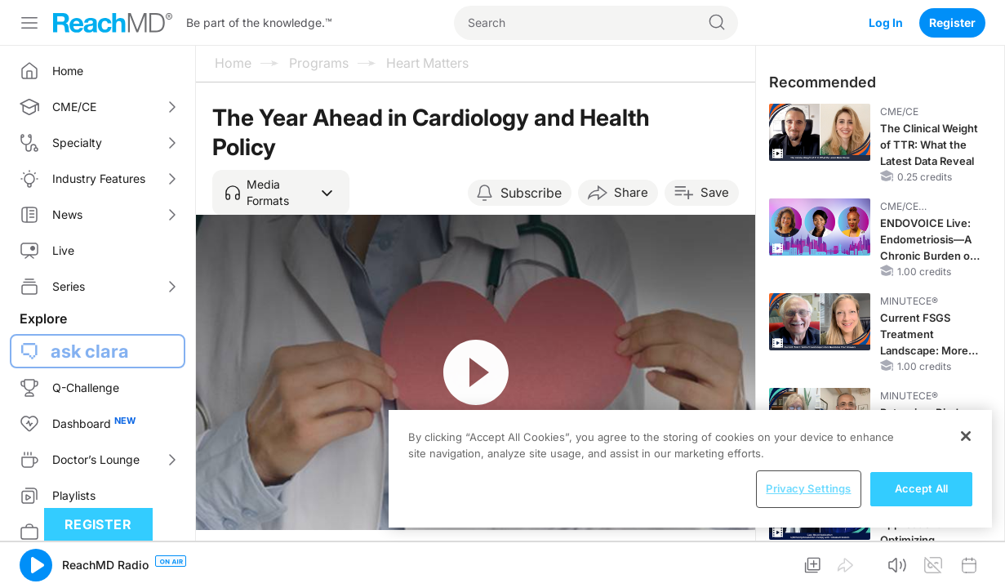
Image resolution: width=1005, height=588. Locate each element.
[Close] (966, 436)
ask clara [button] (90, 351)
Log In (886, 22)
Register (952, 22)
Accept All (921, 488)
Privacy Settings (808, 488)
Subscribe (531, 193)
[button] (280, 193)
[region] (690, 469)
